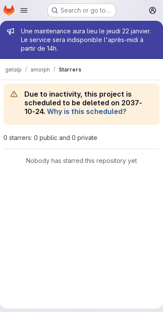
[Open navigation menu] (24, 10)
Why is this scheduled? (86, 111)
